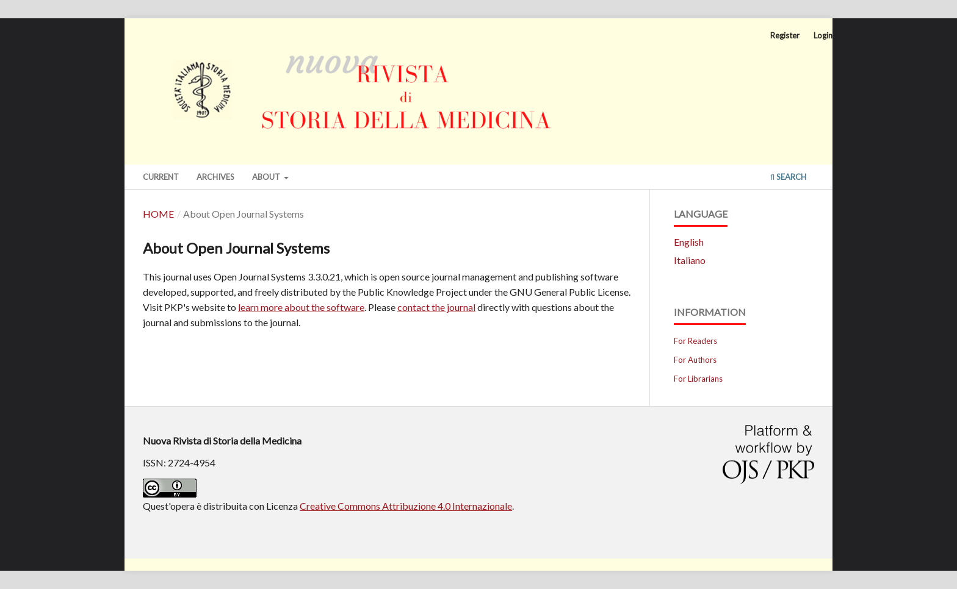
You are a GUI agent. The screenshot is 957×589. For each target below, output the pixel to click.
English (689, 242)
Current (161, 177)
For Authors (695, 360)
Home (158, 214)
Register (785, 35)
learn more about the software (301, 307)
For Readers (695, 341)
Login (823, 35)
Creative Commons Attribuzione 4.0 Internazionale (406, 506)
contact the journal (436, 307)
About (267, 177)
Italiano (690, 260)
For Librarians (698, 379)
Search (788, 177)
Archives (215, 177)
